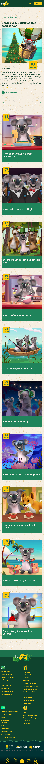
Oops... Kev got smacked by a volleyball (17, 632)
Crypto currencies (6, 714)
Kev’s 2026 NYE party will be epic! (20, 581)
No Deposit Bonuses (29, 683)
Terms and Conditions (30, 715)
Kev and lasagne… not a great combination (17, 155)
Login (29, 3)
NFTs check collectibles (8, 737)
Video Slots (26, 695)
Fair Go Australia (6, 694)
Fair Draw (26, 678)
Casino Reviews (6, 686)
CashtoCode (5, 729)
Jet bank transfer (6, 726)
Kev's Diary (4, 680)
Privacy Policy (27, 721)
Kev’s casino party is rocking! (17, 209)
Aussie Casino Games (30, 689)
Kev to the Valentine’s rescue (17, 315)
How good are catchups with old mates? (19, 526)
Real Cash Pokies (28, 700)
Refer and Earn (5, 683)
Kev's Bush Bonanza (29, 675)
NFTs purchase (5, 734)
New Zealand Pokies (29, 692)
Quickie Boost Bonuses (30, 686)
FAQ (24, 712)
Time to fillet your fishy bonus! (18, 368)
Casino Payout (27, 698)
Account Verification (7, 677)
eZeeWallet (4, 723)
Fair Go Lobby (5, 671)
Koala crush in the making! (16, 421)
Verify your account (7, 731)
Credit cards (5, 720)
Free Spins (26, 680)
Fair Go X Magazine (7, 691)
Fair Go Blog (5, 688)
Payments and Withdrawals (9, 711)
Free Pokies (27, 703)
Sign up (38, 3)
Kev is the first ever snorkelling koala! (21, 474)
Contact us (26, 723)
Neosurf (3, 717)
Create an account (7, 674)
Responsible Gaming (29, 718)
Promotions (26, 672)
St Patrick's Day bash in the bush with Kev (21, 261)
